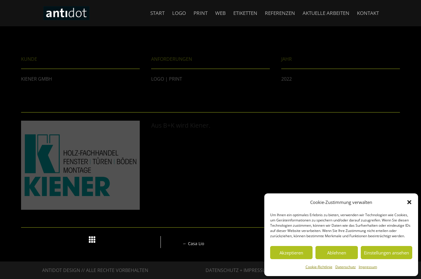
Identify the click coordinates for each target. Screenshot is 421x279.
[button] (409, 202)
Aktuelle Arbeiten (326, 13)
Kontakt (368, 13)
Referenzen (280, 13)
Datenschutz (345, 266)
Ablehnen (336, 253)
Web (220, 13)
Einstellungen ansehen (386, 253)
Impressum (368, 266)
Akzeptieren (291, 253)
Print (201, 13)
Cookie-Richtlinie (319, 266)
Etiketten (245, 13)
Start (157, 13)
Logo (179, 13)
